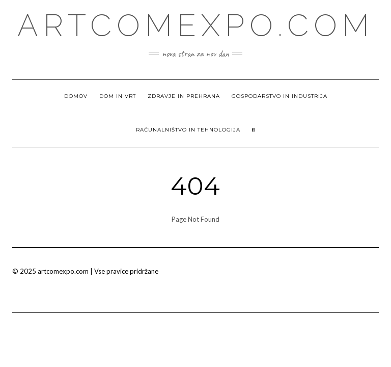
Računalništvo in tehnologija (188, 129)
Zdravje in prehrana (184, 96)
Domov (76, 96)
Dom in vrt (117, 96)
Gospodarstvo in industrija (279, 96)
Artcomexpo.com (195, 25)
